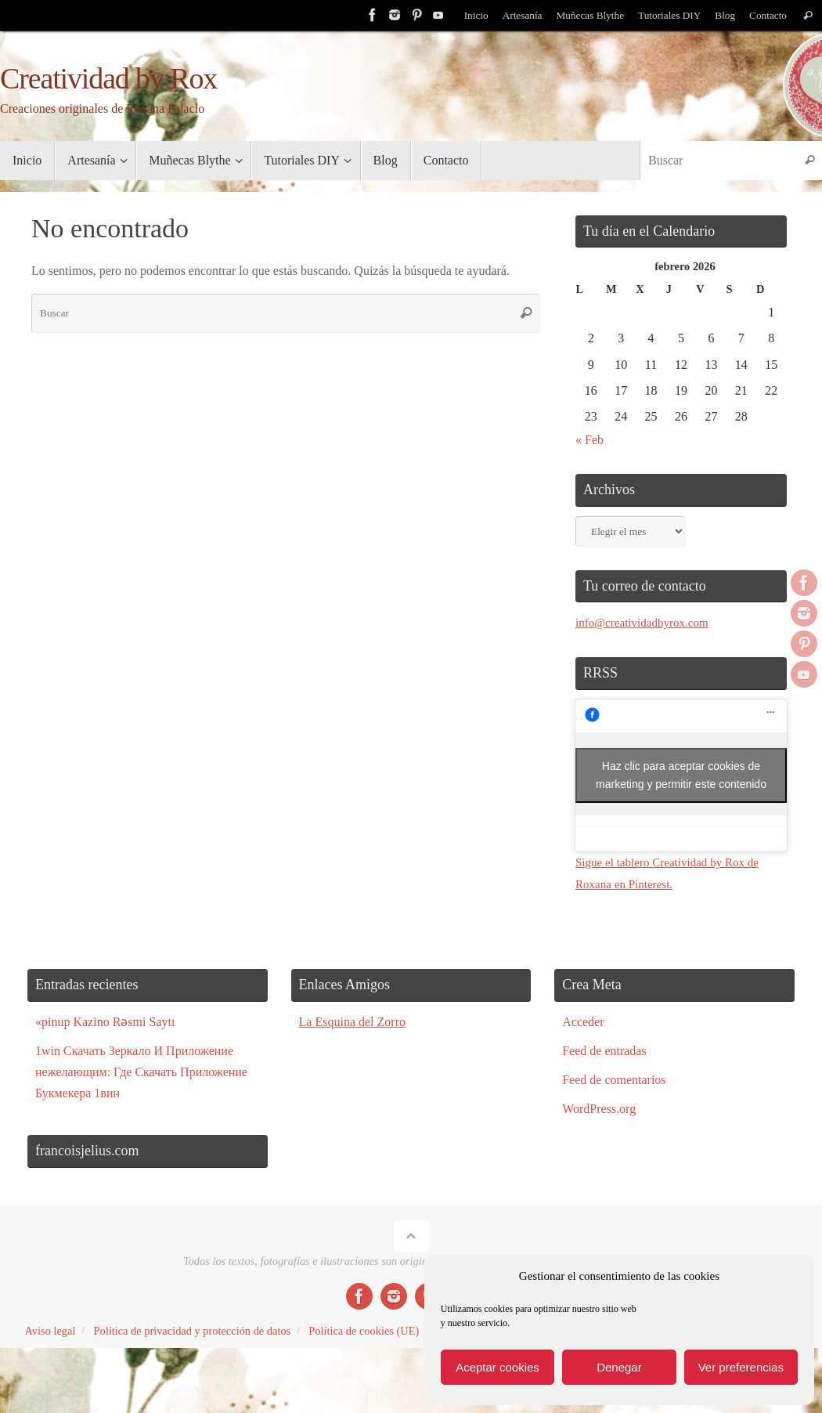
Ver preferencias (741, 1367)
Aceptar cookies (497, 1367)
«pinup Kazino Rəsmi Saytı (105, 1020)
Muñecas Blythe (587, 15)
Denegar (619, 1367)
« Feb (589, 439)
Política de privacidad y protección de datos (191, 1330)
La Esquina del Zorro (352, 1020)
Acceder (583, 1020)
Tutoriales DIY (667, 15)
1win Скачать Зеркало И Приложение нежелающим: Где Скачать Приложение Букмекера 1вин (141, 1071)
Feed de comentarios (613, 1079)
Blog (723, 15)
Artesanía (516, 15)
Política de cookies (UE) (363, 1330)
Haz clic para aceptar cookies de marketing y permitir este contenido (681, 774)
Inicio (470, 15)
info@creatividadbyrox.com (645, 622)
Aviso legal (50, 1330)
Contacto (767, 15)
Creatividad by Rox (108, 79)
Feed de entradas (604, 1050)
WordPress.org (599, 1108)
